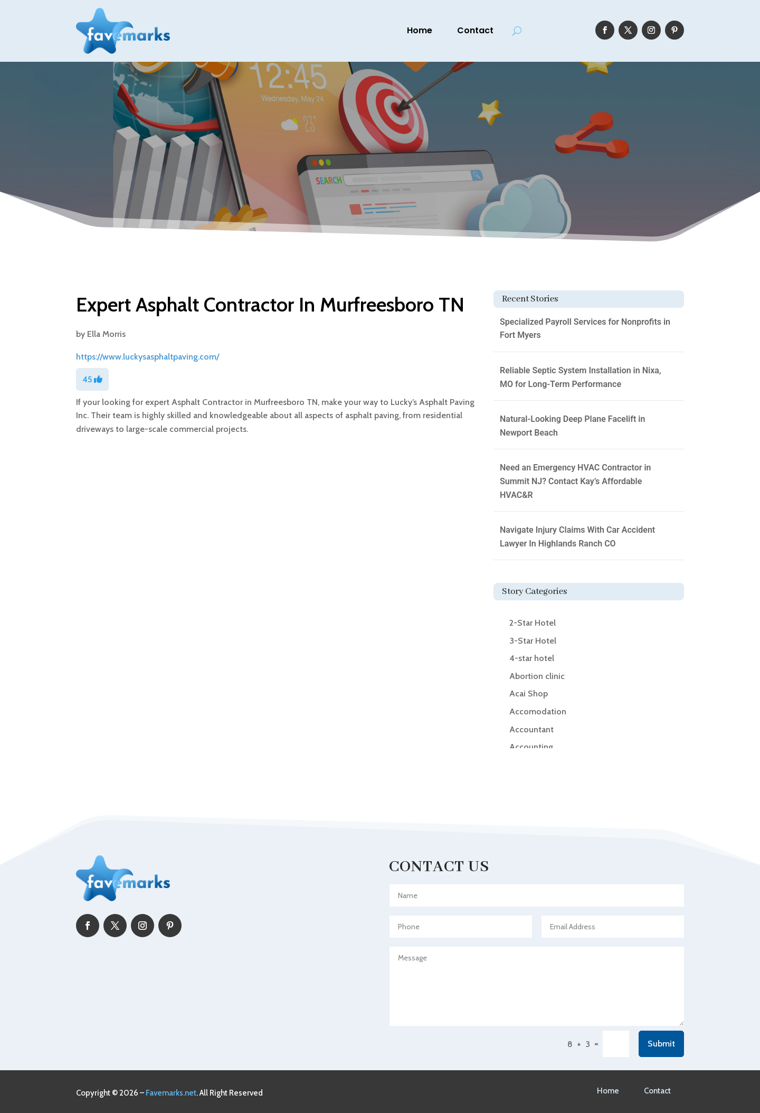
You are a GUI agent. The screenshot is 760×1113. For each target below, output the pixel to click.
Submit (661, 1044)
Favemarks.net (171, 1093)
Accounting (531, 747)
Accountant (531, 729)
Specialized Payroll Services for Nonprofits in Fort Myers (585, 329)
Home (419, 30)
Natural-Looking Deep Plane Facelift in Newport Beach (572, 426)
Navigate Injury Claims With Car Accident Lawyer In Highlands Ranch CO (577, 537)
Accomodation (537, 711)
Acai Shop (528, 693)
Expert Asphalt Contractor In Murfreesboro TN (270, 304)
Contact (475, 30)
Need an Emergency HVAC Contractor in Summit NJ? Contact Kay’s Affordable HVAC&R (575, 481)
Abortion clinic (537, 676)
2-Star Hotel (532, 623)
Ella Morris (106, 334)
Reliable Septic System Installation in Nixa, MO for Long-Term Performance (580, 377)
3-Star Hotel (532, 641)
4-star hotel (531, 658)
